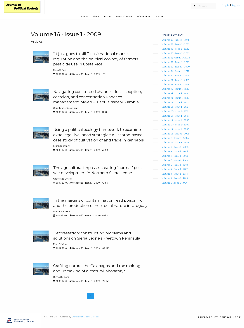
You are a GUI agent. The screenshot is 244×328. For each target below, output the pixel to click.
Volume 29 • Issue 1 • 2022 (176, 57)
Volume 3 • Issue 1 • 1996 (175, 173)
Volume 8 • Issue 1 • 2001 (175, 151)
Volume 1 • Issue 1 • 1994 (174, 182)
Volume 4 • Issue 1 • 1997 (175, 169)
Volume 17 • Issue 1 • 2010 (175, 111)
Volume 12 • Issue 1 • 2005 (175, 133)
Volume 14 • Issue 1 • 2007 (175, 124)
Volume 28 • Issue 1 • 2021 (175, 62)
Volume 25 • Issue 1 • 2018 (175, 75)
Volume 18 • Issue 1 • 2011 (175, 106)
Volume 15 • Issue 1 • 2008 (175, 120)
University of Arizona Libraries (85, 317)
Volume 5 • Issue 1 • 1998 (175, 165)
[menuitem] (232, 6)
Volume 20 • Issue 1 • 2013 (175, 98)
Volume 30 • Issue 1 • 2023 (176, 53)
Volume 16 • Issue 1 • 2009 (175, 115)
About (96, 16)
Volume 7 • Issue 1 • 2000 (175, 156)
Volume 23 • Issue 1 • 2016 (175, 84)
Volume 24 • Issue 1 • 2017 (175, 80)
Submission (143, 16)
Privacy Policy (208, 317)
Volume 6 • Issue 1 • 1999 (175, 160)
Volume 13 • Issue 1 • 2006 (175, 129)
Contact (159, 16)
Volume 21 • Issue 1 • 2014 (175, 93)
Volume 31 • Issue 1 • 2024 (175, 48)
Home (84, 16)
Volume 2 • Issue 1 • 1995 (175, 178)
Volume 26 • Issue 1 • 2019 (175, 71)
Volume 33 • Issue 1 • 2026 (176, 40)
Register (236, 5)
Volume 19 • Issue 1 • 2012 (175, 102)
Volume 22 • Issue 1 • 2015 (175, 89)
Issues (107, 16)
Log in (226, 5)
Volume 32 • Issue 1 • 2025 (176, 44)
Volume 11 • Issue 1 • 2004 (175, 138)
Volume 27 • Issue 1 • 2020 (176, 66)
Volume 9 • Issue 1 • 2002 (175, 147)
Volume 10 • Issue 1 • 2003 (175, 142)
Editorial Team (124, 16)
